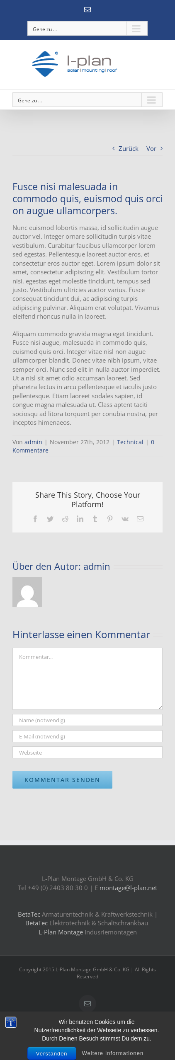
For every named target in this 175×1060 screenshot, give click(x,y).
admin (33, 442)
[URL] (87, 752)
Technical (130, 442)
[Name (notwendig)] (87, 720)
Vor (151, 148)
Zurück (129, 148)
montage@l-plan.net (128, 887)
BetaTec (30, 914)
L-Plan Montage (61, 932)
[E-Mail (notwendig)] (87, 736)
